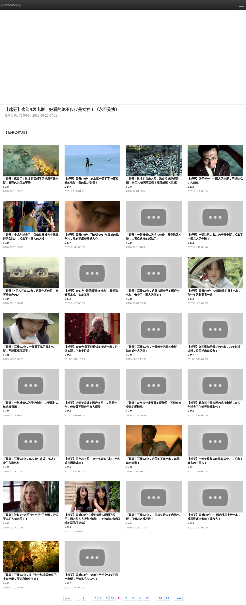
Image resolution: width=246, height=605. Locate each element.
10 (112, 598)
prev (67, 598)
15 (147, 598)
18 (160, 598)
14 (140, 598)
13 (133, 598)
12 (126, 598)
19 (167, 598)
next (178, 598)
